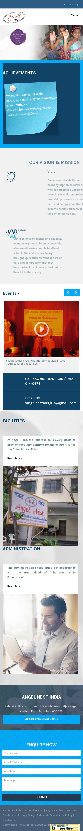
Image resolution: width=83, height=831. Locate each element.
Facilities (17, 810)
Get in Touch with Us (41, 719)
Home (6, 810)
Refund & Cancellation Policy (54, 815)
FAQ (48, 810)
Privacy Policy (26, 815)
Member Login (71, 4)
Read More (14, 586)
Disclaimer (9, 820)
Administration (34, 810)
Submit (41, 797)
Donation (57, 810)
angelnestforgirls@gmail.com (51, 403)
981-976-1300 (52, 379)
